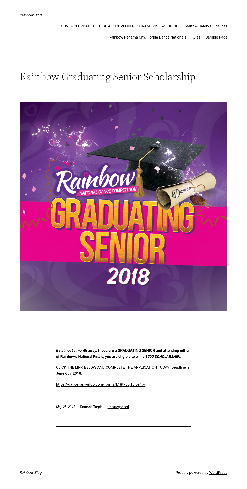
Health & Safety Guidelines (205, 26)
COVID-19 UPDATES (77, 26)
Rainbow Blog (31, 15)
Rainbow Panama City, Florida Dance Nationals (147, 37)
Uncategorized (118, 407)
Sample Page (216, 37)
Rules (195, 37)
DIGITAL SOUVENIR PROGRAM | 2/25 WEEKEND (138, 26)
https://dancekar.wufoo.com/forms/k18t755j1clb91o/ (101, 384)
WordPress (218, 472)
